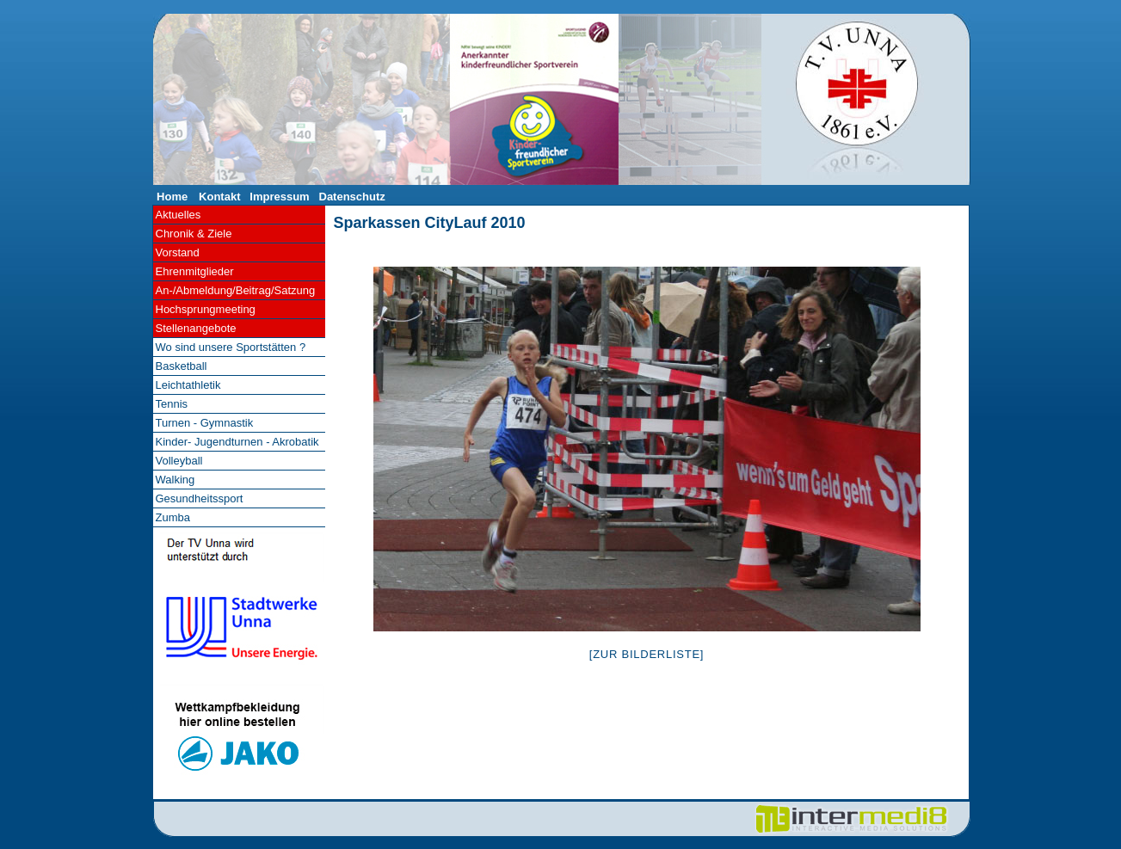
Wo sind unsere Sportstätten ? (231, 347)
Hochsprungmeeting (206, 309)
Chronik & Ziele (194, 233)
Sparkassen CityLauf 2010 (430, 222)
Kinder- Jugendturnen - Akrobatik (237, 441)
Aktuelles (178, 214)
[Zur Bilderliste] (646, 654)
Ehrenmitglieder (195, 271)
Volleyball (179, 460)
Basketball (181, 366)
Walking (175, 479)
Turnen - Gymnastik (205, 422)
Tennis (172, 403)
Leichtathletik (188, 384)
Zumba (173, 517)
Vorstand (178, 252)
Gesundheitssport (199, 498)
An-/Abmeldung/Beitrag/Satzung (236, 290)
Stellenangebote (196, 328)
